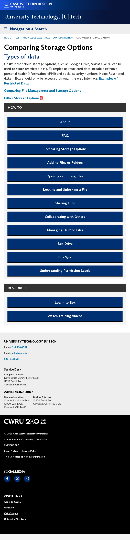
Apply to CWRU (12, 501)
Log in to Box (65, 302)
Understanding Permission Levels (65, 271)
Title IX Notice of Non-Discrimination (24, 456)
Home (7, 37)
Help (16, 37)
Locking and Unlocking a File (65, 189)
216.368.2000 (11, 445)
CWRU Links (13, 496)
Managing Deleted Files (65, 230)
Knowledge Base (32, 37)
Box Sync (65, 257)
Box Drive (65, 244)
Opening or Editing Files (65, 176)
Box (47, 37)
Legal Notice (11, 450)
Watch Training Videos (65, 316)
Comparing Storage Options (65, 149)
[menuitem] (15, 502)
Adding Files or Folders (65, 162)
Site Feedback (11, 358)
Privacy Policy (29, 450)
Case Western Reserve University (30, 433)
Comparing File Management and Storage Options (42, 91)
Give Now (9, 507)
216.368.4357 (19, 347)
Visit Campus (11, 513)
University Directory (15, 519)
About (65, 122)
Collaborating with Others (65, 217)
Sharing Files (65, 203)
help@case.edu (19, 353)
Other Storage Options (21, 98)
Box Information (63, 37)
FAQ (65, 136)
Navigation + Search (24, 29)
